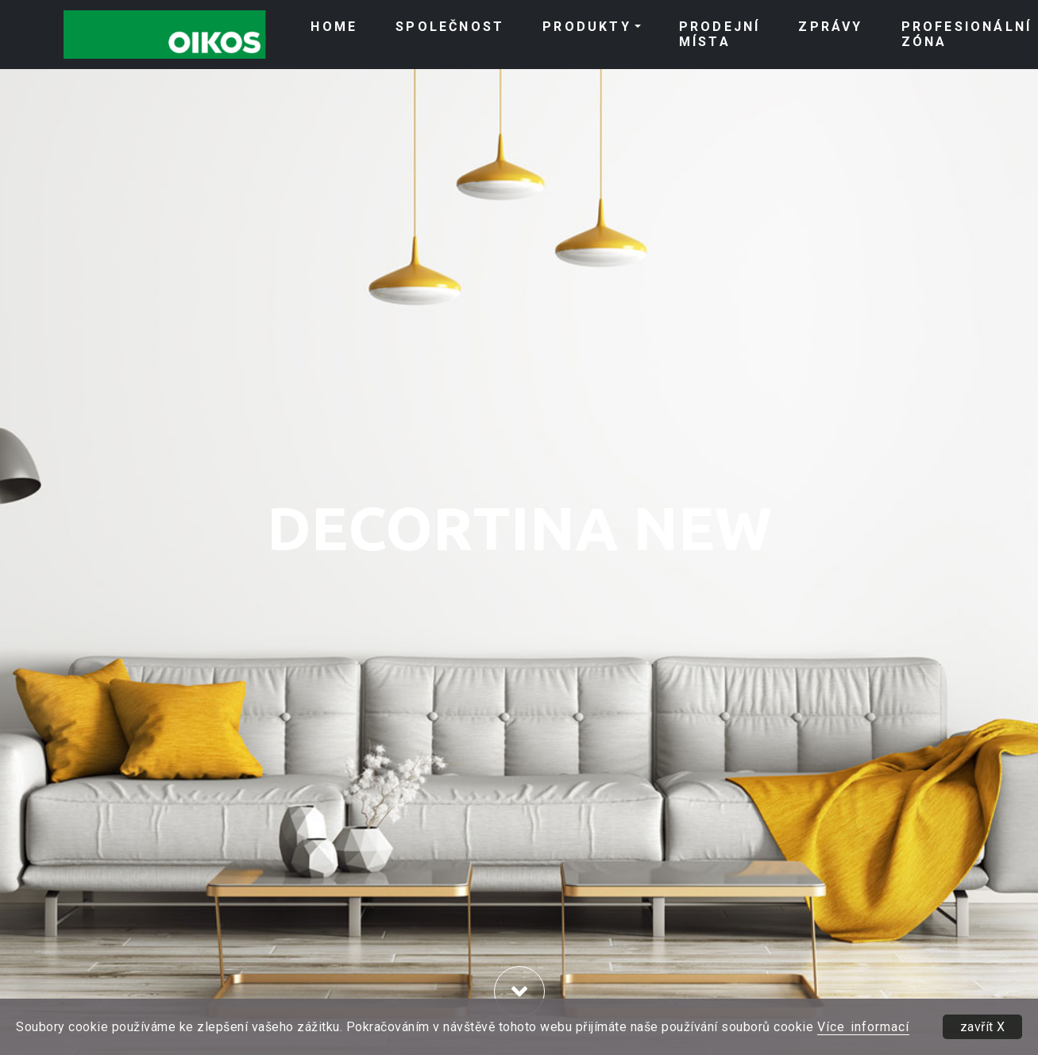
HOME (334, 26)
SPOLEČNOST (450, 26)
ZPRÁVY (830, 26)
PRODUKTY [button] (586, 26)
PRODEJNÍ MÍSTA (720, 34)
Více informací (863, 1026)
